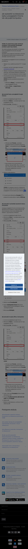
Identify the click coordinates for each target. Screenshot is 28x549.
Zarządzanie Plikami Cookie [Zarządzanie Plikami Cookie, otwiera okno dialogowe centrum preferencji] (14, 292)
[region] (14, 274)
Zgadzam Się (14, 285)
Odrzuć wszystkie (14, 288)
